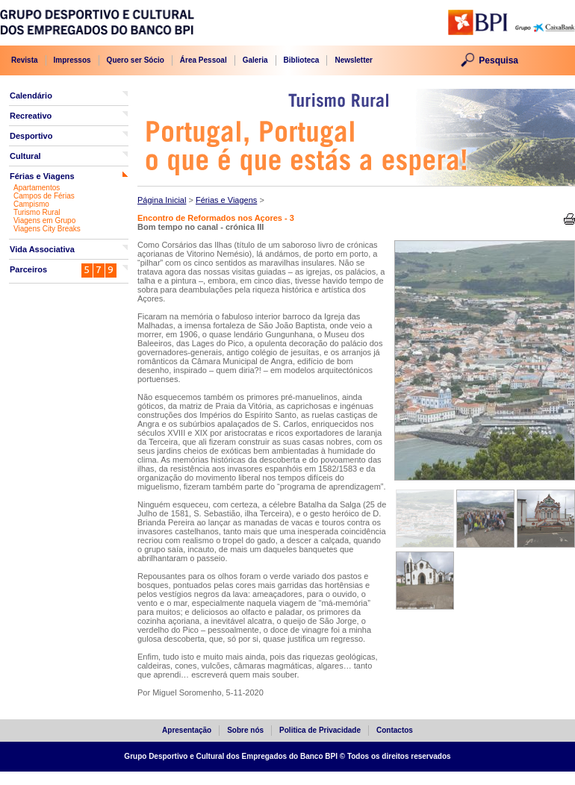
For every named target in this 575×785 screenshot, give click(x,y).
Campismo (31, 204)
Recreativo (31, 115)
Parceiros (28, 269)
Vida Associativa (42, 249)
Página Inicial (161, 200)
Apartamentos (36, 188)
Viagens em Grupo (44, 220)
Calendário (31, 95)
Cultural (25, 155)
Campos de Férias (44, 196)
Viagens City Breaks (47, 229)
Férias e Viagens (42, 176)
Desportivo (31, 135)
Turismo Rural (36, 212)
